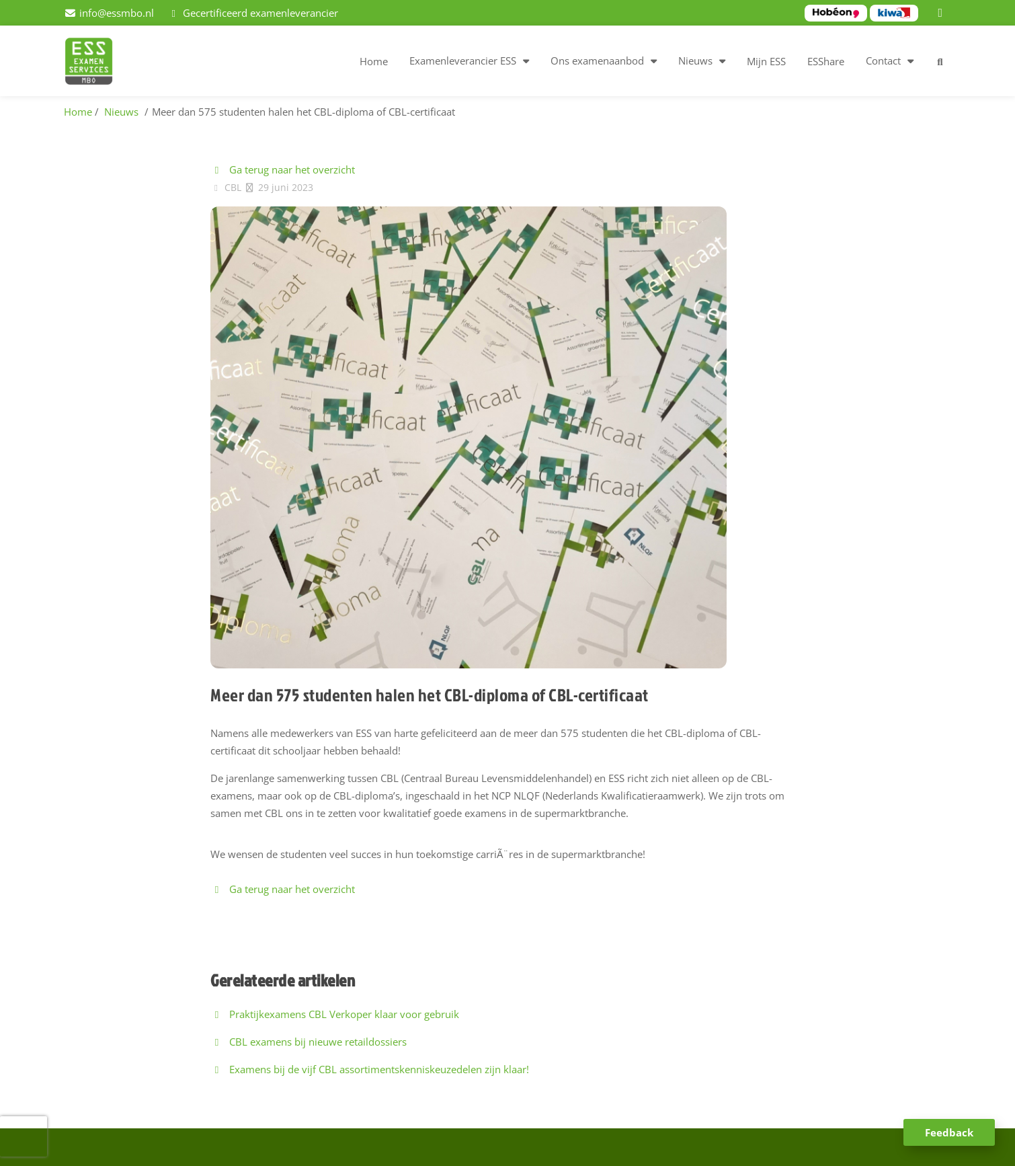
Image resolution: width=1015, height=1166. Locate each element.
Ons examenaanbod (597, 60)
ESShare (825, 61)
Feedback (949, 1132)
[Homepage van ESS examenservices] (95, 63)
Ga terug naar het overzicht (282, 169)
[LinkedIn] (942, 13)
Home (374, 61)
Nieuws (695, 60)
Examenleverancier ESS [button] (462, 60)
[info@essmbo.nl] (109, 13)
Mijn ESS (766, 61)
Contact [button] (883, 60)
